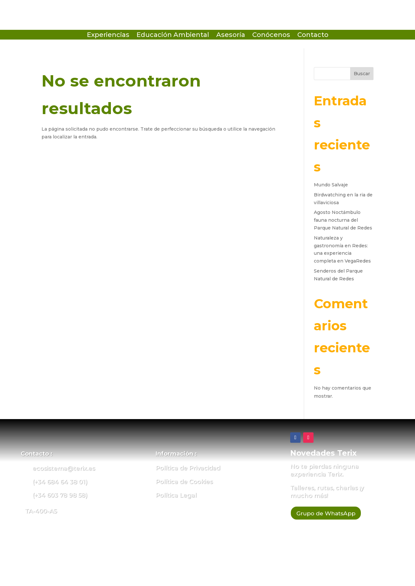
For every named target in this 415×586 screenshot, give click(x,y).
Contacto (312, 35)
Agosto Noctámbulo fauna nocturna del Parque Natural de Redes (343, 220)
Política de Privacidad (188, 468)
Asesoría (230, 35)
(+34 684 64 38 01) (59, 482)
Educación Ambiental (172, 35)
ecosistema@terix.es (63, 468)
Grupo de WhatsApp (332, 514)
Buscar (362, 73)
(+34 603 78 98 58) (59, 495)
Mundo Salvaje (331, 185)
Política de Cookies (184, 481)
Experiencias (108, 35)
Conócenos (271, 35)
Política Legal (176, 495)
